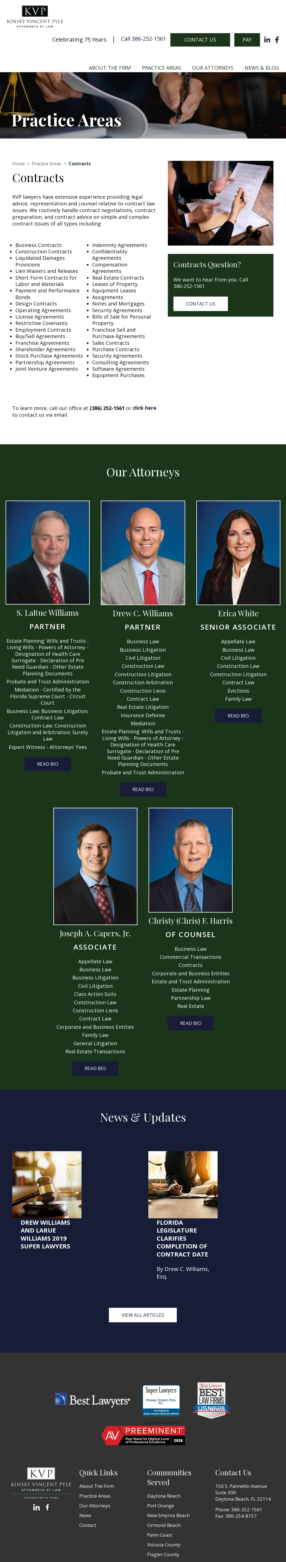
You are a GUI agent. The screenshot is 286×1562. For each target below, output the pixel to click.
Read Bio (47, 764)
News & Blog (262, 68)
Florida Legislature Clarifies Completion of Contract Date (238, 1171)
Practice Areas (161, 68)
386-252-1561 (189, 286)
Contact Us (200, 39)
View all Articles (142, 1248)
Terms (156, 1548)
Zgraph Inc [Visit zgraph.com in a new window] (205, 1548)
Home (18, 164)
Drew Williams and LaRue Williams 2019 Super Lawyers (102, 1167)
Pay (247, 39)
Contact (87, 1458)
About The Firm (110, 68)
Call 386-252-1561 (143, 39)
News (85, 1448)
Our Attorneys (212, 68)
